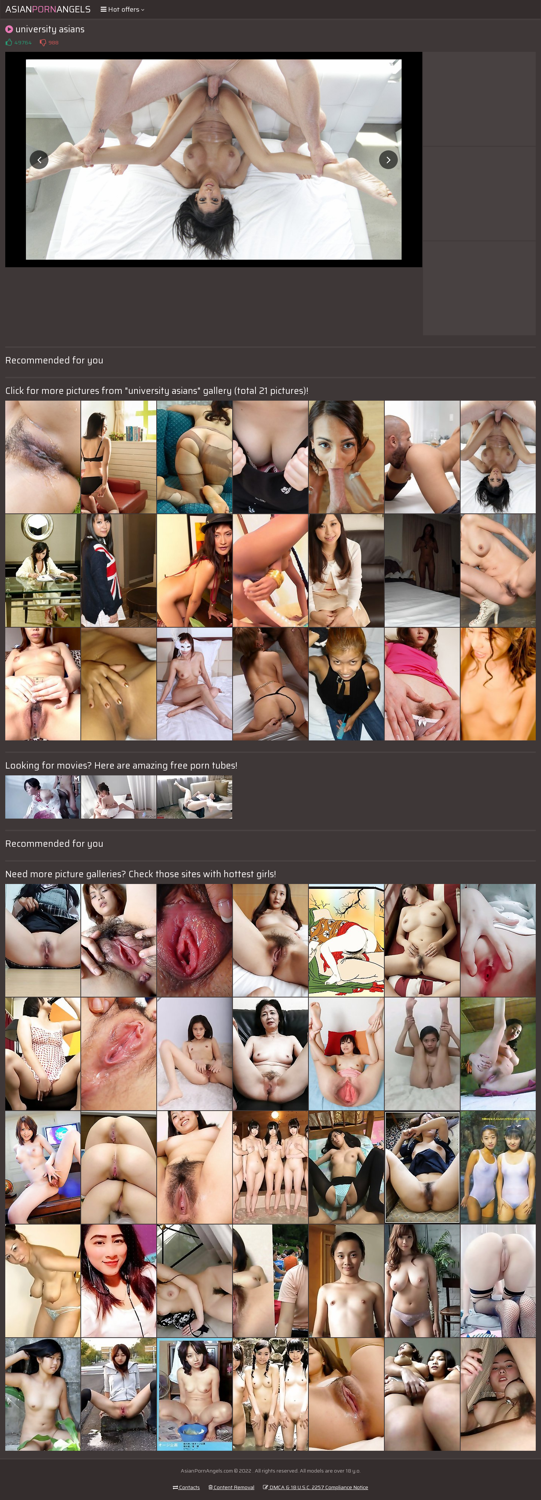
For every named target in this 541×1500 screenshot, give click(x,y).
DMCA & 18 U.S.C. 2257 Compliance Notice (315, 1487)
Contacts (186, 1487)
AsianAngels (48, 9)
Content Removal (231, 1487)
